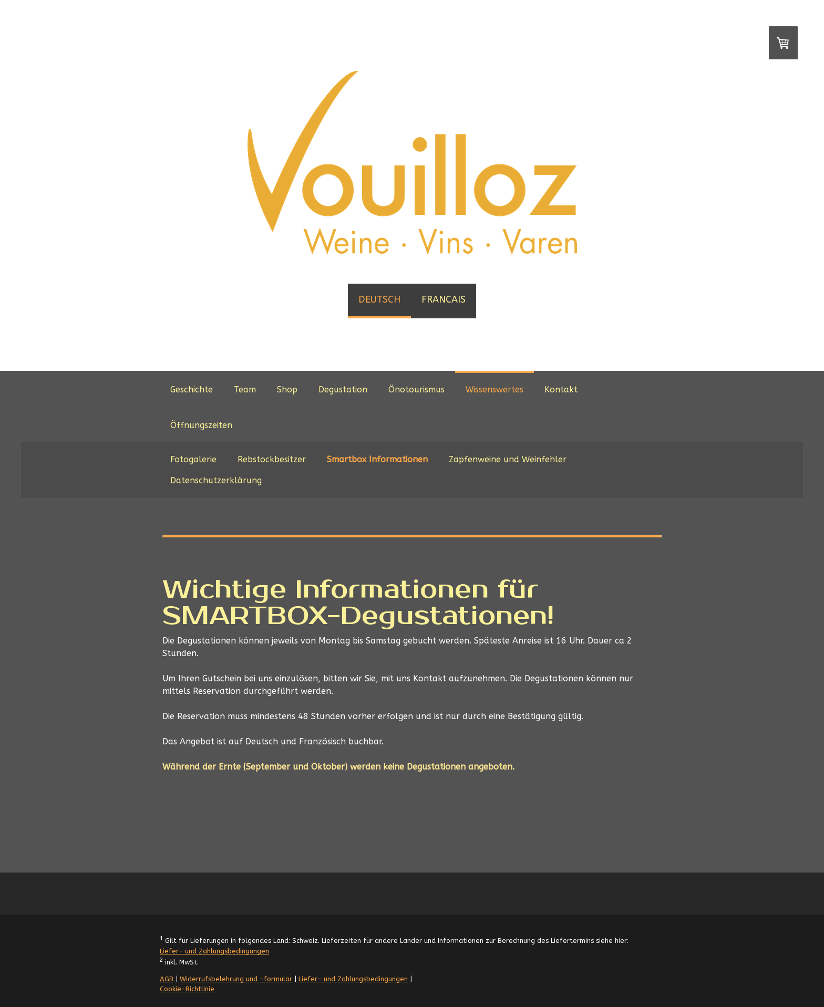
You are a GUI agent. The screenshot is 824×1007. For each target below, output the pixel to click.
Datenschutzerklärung (216, 480)
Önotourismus (416, 390)
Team (245, 390)
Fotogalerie (193, 459)
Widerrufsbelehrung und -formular (236, 979)
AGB (166, 979)
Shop (287, 390)
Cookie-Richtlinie (187, 989)
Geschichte (191, 390)
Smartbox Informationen (377, 459)
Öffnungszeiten (201, 425)
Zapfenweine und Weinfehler (507, 459)
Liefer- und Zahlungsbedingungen (214, 951)
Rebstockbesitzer (272, 459)
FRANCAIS (443, 299)
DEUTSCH (379, 299)
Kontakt (561, 390)
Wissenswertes (494, 390)
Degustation (342, 390)
